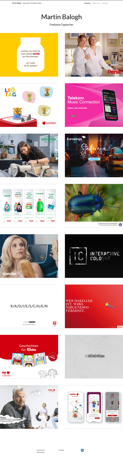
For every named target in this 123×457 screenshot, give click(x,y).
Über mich (96, 3)
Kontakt (105, 3)
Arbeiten (87, 3)
